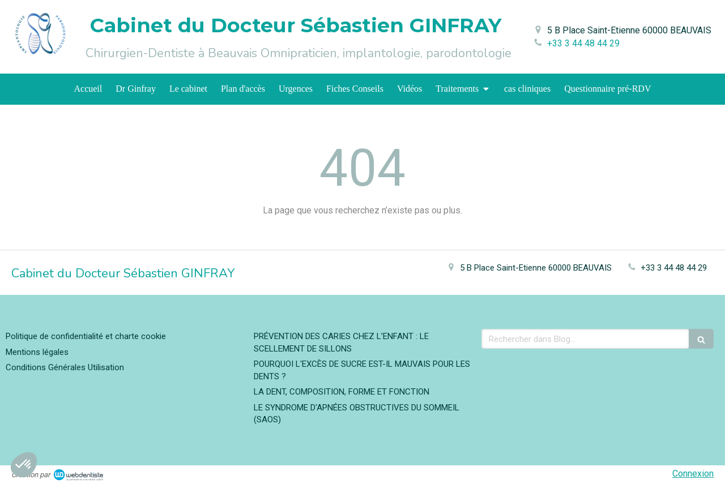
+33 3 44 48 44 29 (583, 43)
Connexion (693, 473)
